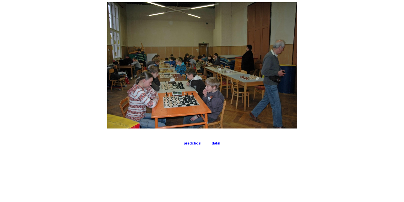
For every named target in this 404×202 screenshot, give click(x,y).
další (216, 143)
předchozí (192, 143)
